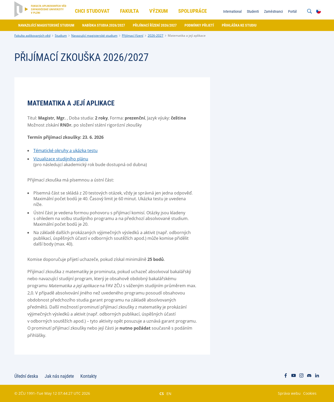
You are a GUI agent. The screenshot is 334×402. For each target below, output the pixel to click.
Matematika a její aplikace (187, 35)
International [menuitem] (232, 11)
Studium (61, 35)
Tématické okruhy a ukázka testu (65, 150)
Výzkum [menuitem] (158, 11)
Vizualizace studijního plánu (60, 159)
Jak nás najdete (59, 376)
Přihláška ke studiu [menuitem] (239, 25)
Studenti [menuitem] (253, 11)
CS (161, 393)
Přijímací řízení (132, 35)
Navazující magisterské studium (94, 35)
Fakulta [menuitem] (129, 11)
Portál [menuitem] (292, 11)
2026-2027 (155, 35)
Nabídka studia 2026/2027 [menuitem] (103, 25)
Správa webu (289, 393)
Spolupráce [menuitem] (192, 11)
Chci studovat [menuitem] (92, 11)
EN (168, 393)
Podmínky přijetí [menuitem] (199, 25)
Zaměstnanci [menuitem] (273, 11)
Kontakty (88, 376)
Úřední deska (26, 376)
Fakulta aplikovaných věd (32, 35)
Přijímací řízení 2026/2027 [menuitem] (155, 25)
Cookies (310, 393)
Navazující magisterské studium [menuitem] (46, 25)
